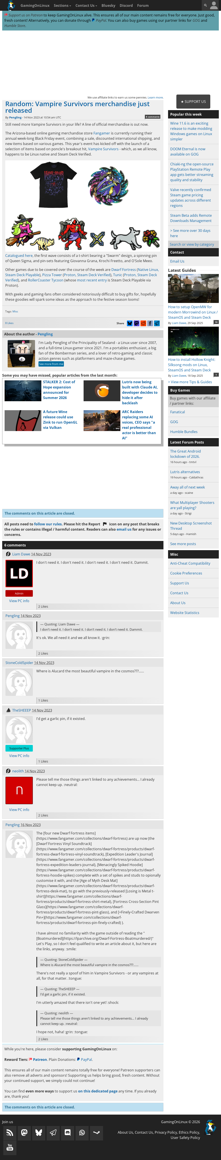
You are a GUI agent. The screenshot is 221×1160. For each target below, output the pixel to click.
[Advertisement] (110, 62)
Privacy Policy (166, 1132)
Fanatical (177, 412)
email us (124, 529)
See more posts (183, 543)
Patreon (38, 1059)
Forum (143, 5)
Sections (62, 5)
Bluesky (108, 5)
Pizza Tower (52, 274)
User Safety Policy (185, 1137)
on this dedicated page (98, 1091)
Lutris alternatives (185, 471)
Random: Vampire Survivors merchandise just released (77, 107)
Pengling (15, 117)
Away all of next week (187, 487)
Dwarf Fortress (123, 269)
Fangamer (101, 133)
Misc (15, 311)
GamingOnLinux (35, 5)
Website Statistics (184, 612)
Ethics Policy (189, 1132)
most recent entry (92, 280)
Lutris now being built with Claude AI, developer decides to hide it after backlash (140, 392)
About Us (178, 602)
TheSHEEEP (21, 710)
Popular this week (186, 114)
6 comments (153, 116)
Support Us (179, 583)
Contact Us (86, 5)
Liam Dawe (21, 554)
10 (216, 322)
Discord (126, 5)
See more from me (51, 364)
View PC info (19, 600)
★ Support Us (193, 101)
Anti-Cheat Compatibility (190, 563)
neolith (18, 771)
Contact (177, 252)
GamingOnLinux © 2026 (180, 1121)
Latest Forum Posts (187, 442)
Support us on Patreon (23, 15)
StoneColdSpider (19, 662)
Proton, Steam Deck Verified (87, 274)
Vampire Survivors (103, 149)
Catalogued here (19, 255)
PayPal (99, 20)
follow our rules (48, 524)
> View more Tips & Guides (190, 382)
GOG (196, 20)
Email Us (177, 261)
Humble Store (14, 25)
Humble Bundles (184, 431)
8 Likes (9, 323)
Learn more (155, 97)
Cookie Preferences (186, 573)
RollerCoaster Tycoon (45, 280)
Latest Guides (182, 270)
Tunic (117, 274)
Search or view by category (192, 244)
